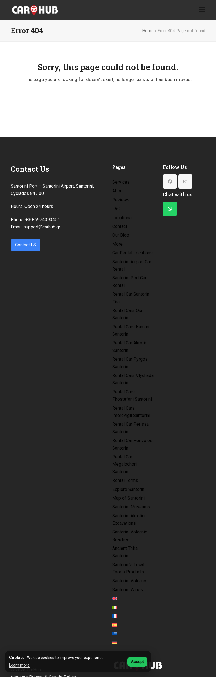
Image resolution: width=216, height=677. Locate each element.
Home (148, 30)
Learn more (19, 665)
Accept (137, 661)
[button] (202, 9)
